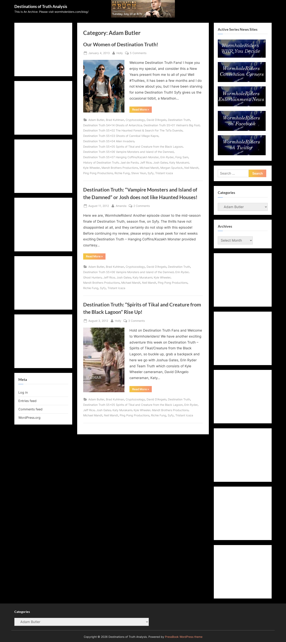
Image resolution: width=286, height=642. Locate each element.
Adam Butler (96, 119)
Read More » (142, 110)
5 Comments (138, 52)
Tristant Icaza (164, 173)
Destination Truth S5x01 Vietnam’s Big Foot (172, 125)
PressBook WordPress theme (183, 636)
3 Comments (136, 320)
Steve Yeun (138, 173)
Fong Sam (181, 157)
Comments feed (30, 409)
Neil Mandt (191, 167)
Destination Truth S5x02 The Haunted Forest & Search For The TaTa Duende (132, 130)
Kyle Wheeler (91, 167)
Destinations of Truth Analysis (40, 6)
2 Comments (141, 205)
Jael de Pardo (129, 162)
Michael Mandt (149, 167)
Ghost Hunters (92, 277)
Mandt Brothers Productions (120, 167)
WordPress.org (29, 418)
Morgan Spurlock (171, 167)
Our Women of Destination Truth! (120, 44)
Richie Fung (122, 173)
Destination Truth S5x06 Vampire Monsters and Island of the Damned (128, 151)
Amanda (121, 205)
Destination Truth (179, 119)
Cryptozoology (135, 119)
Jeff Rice (146, 162)
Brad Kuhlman (115, 119)
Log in (23, 392)
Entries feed (27, 401)
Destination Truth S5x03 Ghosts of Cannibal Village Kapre (120, 135)
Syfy (151, 173)
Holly (119, 52)
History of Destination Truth (101, 162)
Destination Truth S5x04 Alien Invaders (108, 141)
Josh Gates (160, 162)
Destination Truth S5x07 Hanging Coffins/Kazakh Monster (121, 157)
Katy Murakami (179, 162)
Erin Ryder (167, 157)
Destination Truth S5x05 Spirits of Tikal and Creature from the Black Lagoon (133, 146)
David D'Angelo (156, 119)
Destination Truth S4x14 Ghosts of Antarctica (112, 125)
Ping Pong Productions (98, 173)
